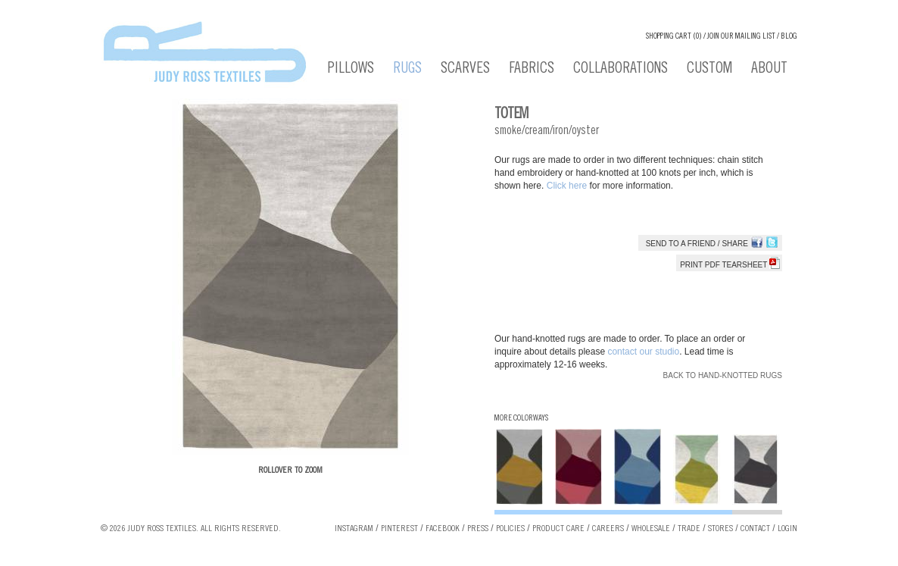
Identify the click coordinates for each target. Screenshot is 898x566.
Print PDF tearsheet (730, 265)
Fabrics (531, 69)
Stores (720, 528)
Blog (789, 37)
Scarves (465, 69)
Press (477, 528)
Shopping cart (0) (674, 37)
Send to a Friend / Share (697, 243)
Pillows (351, 69)
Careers (608, 528)
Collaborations (620, 69)
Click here (568, 185)
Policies (510, 528)
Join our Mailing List (741, 37)
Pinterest (399, 528)
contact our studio (643, 351)
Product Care (558, 528)
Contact (755, 528)
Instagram (354, 528)
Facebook (443, 528)
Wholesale (650, 528)
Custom (709, 69)
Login (787, 528)
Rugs (407, 69)
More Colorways (521, 418)
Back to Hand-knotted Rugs (722, 375)
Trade (689, 528)
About (769, 69)
